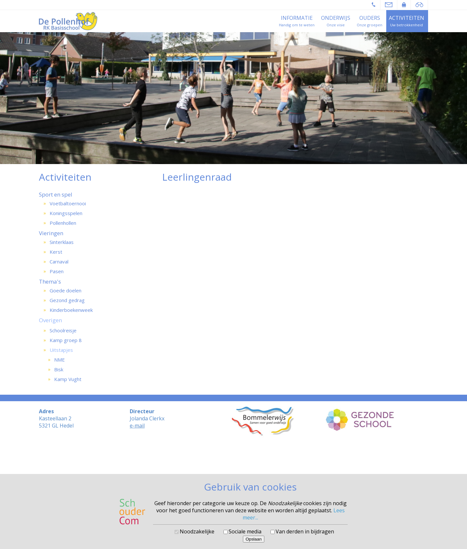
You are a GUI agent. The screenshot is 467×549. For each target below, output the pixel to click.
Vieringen (51, 233)
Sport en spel (55, 194)
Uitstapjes (61, 350)
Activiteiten (406, 17)
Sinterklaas (62, 242)
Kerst (56, 252)
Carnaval (59, 261)
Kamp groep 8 (66, 340)
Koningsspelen (66, 213)
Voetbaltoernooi (68, 203)
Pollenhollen (63, 223)
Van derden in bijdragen (305, 531)
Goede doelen (65, 290)
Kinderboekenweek (71, 310)
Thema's (50, 281)
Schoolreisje (63, 330)
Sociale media (245, 531)
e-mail (137, 425)
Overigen (50, 320)
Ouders (369, 17)
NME (59, 359)
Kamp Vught (67, 379)
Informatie (297, 17)
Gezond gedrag (67, 300)
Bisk (58, 369)
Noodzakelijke (197, 531)
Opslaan (253, 539)
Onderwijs (335, 17)
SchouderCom (251, 460)
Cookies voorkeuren (233, 465)
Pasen (57, 271)
